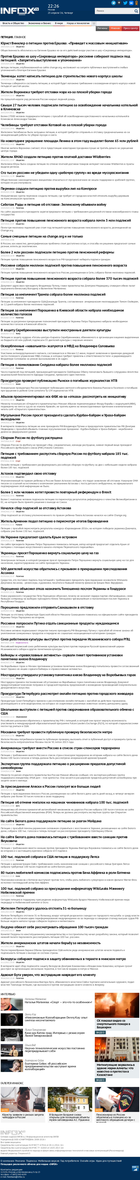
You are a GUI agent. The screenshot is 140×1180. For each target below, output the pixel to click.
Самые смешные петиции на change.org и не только (42, 236)
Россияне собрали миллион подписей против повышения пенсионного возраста (64, 265)
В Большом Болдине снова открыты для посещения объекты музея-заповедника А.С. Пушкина (69, 1117)
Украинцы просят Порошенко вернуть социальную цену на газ (50, 553)
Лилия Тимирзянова (35, 1030)
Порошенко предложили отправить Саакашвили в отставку (47, 608)
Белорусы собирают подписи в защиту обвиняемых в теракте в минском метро (63, 959)
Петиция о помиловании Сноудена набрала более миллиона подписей (56, 365)
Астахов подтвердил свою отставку (28, 474)
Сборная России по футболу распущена (31, 438)
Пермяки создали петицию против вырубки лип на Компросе (49, 189)
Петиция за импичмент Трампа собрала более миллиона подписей (53, 295)
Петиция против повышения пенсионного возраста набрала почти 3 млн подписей (66, 221)
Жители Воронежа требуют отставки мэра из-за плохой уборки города (56, 92)
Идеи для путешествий (109, 1160)
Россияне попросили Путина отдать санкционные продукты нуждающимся (60, 623)
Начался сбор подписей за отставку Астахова (36, 508)
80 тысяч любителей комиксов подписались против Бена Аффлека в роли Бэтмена (65, 873)
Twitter (125, 3)
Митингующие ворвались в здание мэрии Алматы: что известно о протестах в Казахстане (115, 1070)
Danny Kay (30, 1014)
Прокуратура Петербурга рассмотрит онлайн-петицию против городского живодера (67, 694)
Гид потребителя (69, 1160)
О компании (7, 1160)
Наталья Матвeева (35, 999)
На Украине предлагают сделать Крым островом (39, 537)
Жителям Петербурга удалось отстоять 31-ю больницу (43, 908)
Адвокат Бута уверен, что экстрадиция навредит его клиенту (48, 975)
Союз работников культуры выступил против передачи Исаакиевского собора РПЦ (65, 639)
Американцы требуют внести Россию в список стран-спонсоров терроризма (60, 748)
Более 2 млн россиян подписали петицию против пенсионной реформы (57, 252)
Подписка (31, 1160)
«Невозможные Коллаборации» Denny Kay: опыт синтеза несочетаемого (56, 1019)
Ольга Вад (30, 1045)
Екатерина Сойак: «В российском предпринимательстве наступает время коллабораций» (50, 1066)
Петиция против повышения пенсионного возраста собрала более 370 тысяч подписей (69, 279)
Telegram (113, 3)
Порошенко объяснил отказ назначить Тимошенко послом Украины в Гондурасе (63, 589)
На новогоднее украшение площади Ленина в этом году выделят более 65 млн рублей (69, 141)
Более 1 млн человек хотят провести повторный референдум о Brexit (56, 492)
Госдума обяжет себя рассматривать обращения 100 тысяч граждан (54, 927)
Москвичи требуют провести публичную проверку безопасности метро (56, 732)
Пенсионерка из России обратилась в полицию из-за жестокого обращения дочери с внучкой (115, 1118)
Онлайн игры (87, 1160)
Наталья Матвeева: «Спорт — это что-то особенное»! (58, 1002)
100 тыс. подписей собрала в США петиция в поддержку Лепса (50, 857)
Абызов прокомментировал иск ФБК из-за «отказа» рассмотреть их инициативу (63, 397)
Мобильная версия (48, 1160)
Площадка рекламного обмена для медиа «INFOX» (29, 1164)
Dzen (119, 3)
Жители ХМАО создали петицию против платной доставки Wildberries (55, 157)
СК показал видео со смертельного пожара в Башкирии (113, 1024)
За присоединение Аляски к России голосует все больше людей (50, 787)
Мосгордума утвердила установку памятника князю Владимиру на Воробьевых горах (68, 675)
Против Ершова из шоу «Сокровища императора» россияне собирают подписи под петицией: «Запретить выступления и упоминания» (65, 58)
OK (137, 3)
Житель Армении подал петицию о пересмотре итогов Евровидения (54, 521)
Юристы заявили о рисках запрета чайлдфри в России (23, 1116)
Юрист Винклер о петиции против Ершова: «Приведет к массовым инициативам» (64, 43)
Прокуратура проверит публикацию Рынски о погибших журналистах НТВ (59, 381)
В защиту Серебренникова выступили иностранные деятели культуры (56, 330)
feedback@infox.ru (16, 1177)
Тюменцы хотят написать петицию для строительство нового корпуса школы (62, 76)
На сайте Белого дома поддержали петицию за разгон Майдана (51, 821)
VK (131, 3)
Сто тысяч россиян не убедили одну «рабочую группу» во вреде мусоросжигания (65, 173)
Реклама (20, 1160)
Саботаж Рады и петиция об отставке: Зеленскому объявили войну (53, 205)
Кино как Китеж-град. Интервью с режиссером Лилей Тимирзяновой (55, 1034)
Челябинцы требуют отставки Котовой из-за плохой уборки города (53, 125)
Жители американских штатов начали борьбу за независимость (51, 943)
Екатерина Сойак (34, 1061)
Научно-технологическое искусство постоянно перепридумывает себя (55, 1049)
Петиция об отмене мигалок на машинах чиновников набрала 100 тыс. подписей (64, 802)
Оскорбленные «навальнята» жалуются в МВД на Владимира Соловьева (57, 346)
